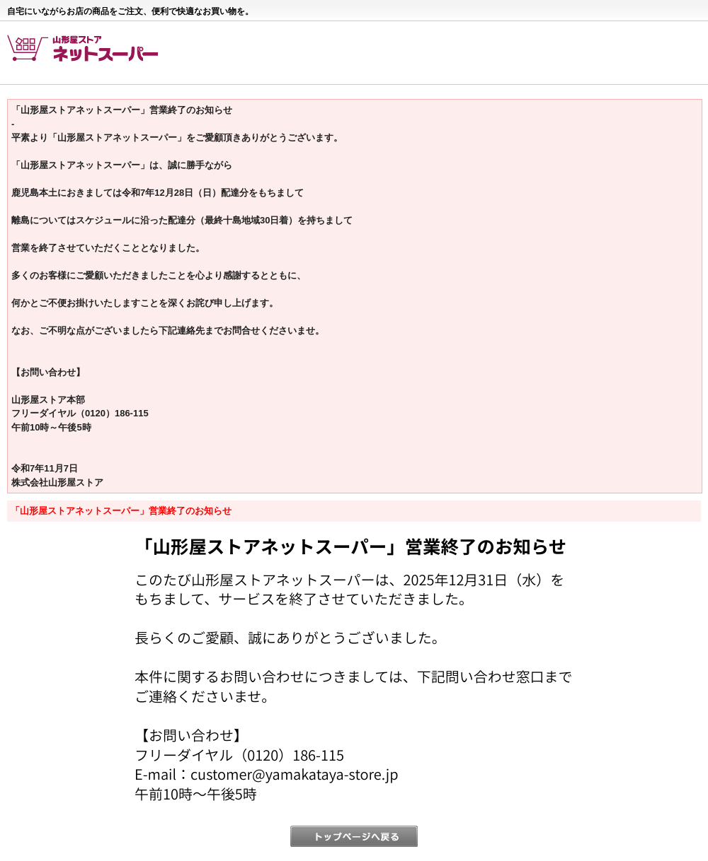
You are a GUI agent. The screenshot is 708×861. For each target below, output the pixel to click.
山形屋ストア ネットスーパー (90, 54)
